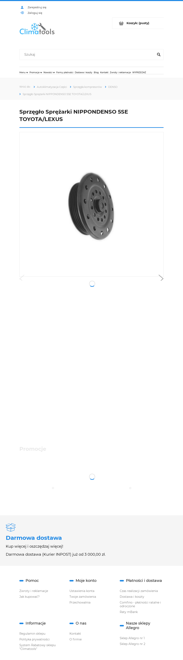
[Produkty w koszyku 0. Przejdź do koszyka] (138, 23)
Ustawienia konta (81, 591)
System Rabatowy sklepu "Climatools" (37, 647)
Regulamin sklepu (32, 633)
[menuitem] (23, 72)
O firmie (75, 639)
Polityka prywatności (34, 639)
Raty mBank (129, 612)
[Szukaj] (158, 54)
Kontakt (75, 633)
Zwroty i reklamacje (33, 591)
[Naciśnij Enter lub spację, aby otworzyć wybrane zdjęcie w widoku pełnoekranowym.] (91, 204)
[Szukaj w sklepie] (87, 55)
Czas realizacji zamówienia (139, 591)
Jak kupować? (29, 597)
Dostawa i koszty (132, 597)
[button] (21, 280)
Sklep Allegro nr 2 (132, 644)
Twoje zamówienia (82, 597)
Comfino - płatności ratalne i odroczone (140, 604)
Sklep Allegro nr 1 (132, 638)
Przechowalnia (79, 602)
